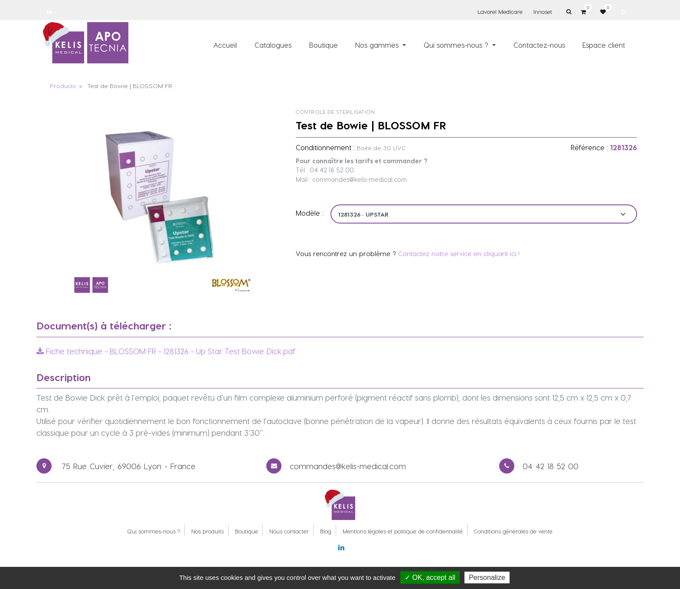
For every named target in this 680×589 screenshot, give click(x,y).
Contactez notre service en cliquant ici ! (459, 253)
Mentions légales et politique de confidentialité (403, 531)
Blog (325, 531)
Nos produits (207, 531)
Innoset (542, 11)
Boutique (246, 531)
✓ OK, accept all (430, 577)
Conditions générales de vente (513, 531)
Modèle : (310, 213)
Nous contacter (289, 531)
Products (62, 85)
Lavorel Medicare (500, 11)
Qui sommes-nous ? (153, 531)
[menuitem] (225, 44)
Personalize (487, 577)
